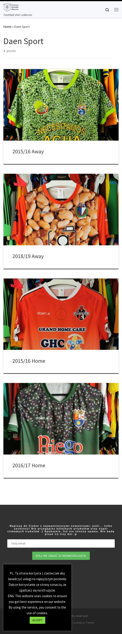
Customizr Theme (83, 622)
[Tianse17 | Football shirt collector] (11, 7)
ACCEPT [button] (37, 620)
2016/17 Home (28, 465)
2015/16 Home (28, 361)
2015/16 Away (28, 151)
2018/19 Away (28, 256)
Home (7, 27)
